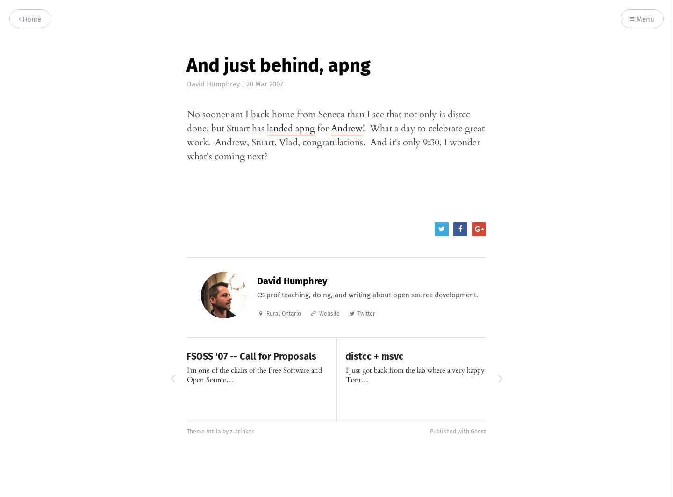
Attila (213, 431)
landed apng (291, 128)
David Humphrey (213, 84)
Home (30, 19)
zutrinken (242, 431)
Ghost (478, 431)
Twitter (366, 313)
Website (329, 313)
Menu (642, 19)
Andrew (347, 128)
